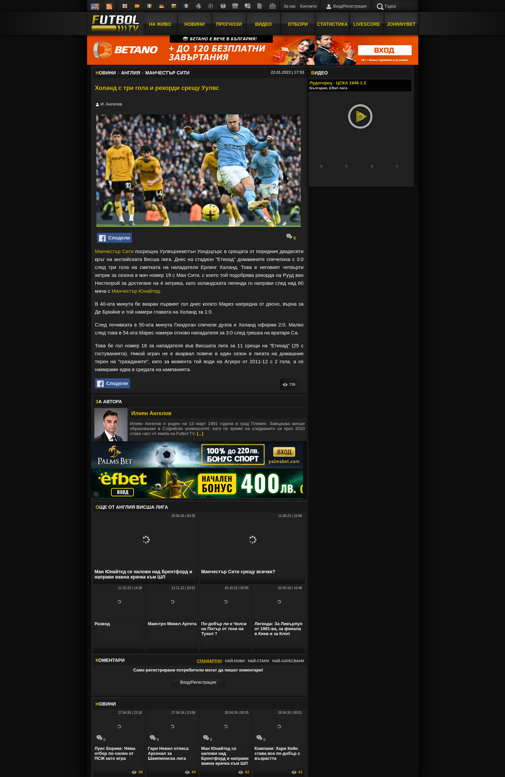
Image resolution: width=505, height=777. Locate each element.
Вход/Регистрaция (198, 682)
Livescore (366, 24)
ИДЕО (319, 72)
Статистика (332, 24)
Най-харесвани (288, 661)
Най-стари (258, 661)
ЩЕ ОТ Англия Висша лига (132, 507)
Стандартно (209, 661)
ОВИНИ (106, 704)
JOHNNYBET (401, 24)
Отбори (298, 24)
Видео (263, 24)
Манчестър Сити (114, 251)
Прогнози (229, 24)
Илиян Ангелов (151, 413)
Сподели (114, 238)
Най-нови (235, 661)
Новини (194, 24)
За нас (290, 6)
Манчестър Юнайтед (136, 291)
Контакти (308, 6)
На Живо (160, 24)
